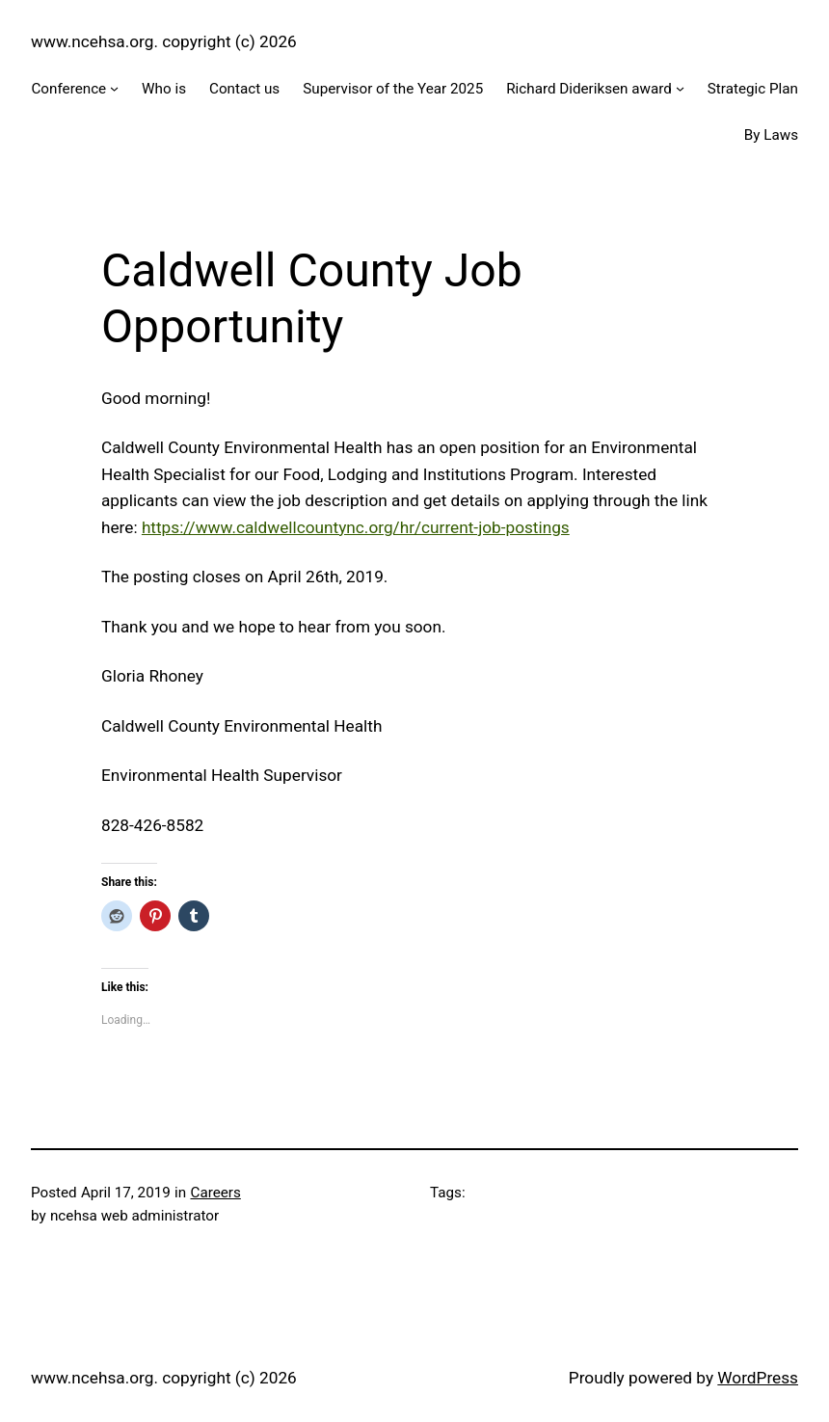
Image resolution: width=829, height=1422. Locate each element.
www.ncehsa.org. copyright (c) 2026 (164, 41)
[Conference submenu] (114, 88)
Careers (215, 1192)
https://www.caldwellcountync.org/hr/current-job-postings (356, 527)
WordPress (757, 1377)
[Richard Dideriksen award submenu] (680, 88)
